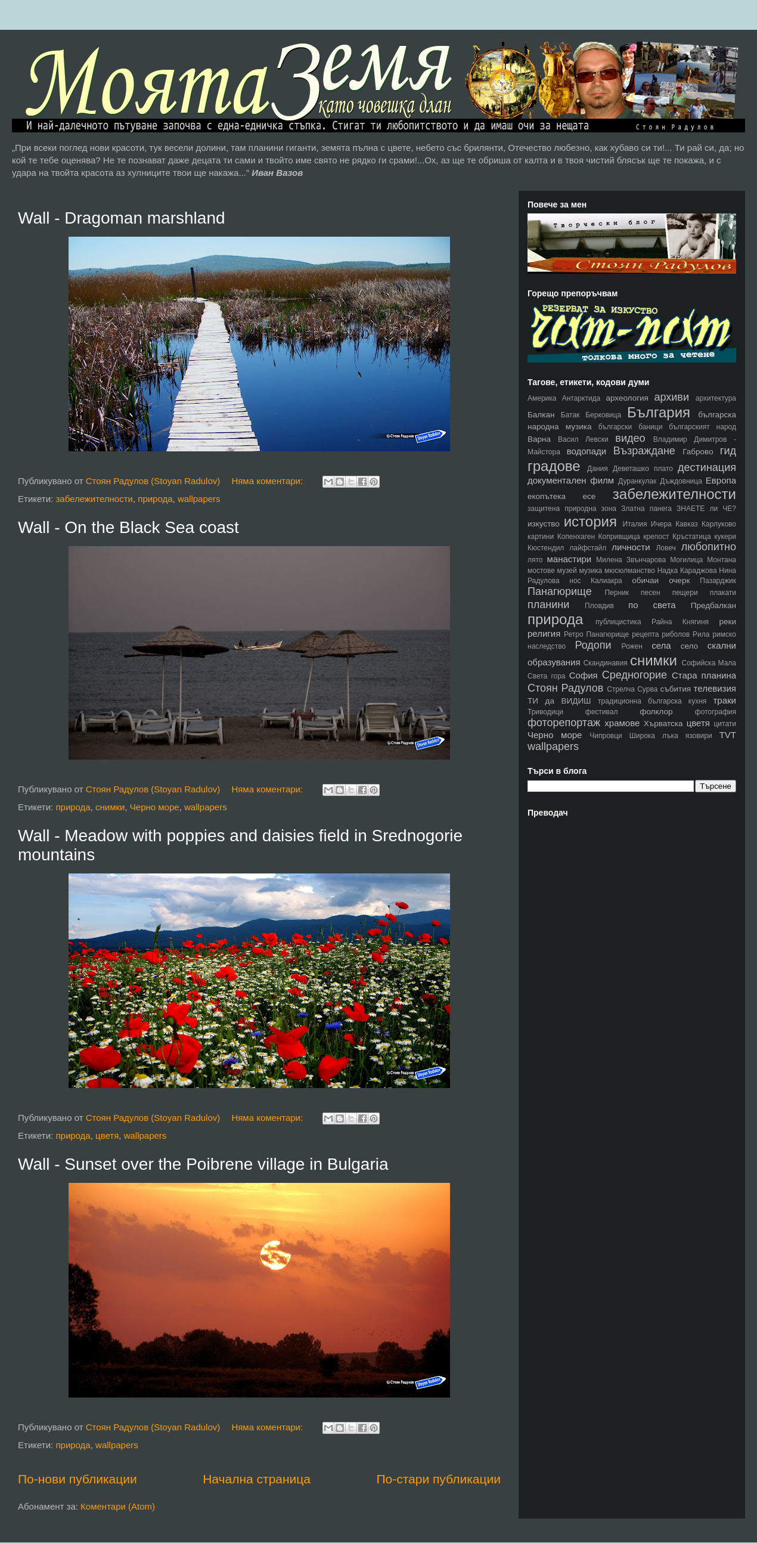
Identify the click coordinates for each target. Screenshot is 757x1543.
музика (590, 570)
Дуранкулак (637, 481)
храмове (622, 723)
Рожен (632, 646)
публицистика (618, 622)
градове (554, 466)
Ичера (661, 524)
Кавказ (686, 524)
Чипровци (606, 736)
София (583, 675)
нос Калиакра (595, 581)
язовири (698, 736)
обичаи (645, 580)
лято (535, 560)
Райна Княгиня (680, 622)
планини (548, 605)
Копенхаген (576, 536)
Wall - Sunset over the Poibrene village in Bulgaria (203, 1164)
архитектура (716, 398)
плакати (723, 592)
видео (630, 438)
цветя (107, 1135)
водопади (587, 451)
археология (627, 398)
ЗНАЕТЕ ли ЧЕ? (706, 508)
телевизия (715, 688)
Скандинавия (606, 663)
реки (727, 621)
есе (589, 496)
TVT (727, 735)
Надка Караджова (687, 570)
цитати (724, 724)
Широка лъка (653, 736)
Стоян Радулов (565, 688)
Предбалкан (713, 605)
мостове (541, 570)
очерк (679, 580)
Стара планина (704, 675)
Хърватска (663, 723)
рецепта (645, 634)
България (658, 412)
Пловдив (599, 606)
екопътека (547, 496)
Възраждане (644, 451)
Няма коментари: (268, 481)
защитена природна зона (572, 508)
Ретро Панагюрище (596, 634)
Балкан (541, 414)
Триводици (545, 712)
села (661, 645)
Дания (597, 468)
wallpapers (199, 499)
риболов (676, 634)
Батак (570, 415)
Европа (721, 480)
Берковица (603, 415)
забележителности (94, 499)
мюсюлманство (629, 570)
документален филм (571, 480)
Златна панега (646, 508)
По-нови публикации (77, 1479)
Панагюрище (560, 591)
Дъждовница (681, 481)
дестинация (707, 467)
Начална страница (257, 1479)
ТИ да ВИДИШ (559, 700)
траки (725, 700)
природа (155, 499)
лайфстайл (587, 548)
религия (544, 633)
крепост (656, 536)
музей (567, 570)
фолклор (656, 711)
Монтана (721, 560)
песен (650, 592)
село (689, 646)
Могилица (686, 560)
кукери (725, 536)
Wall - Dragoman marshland (121, 218)
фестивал (601, 712)
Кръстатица (691, 536)
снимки (110, 807)
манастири (569, 559)
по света (652, 605)
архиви (671, 397)
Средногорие (634, 675)
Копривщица (619, 536)
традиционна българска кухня (652, 701)
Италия (635, 524)
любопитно (708, 547)
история (590, 521)
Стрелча (621, 689)
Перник (616, 592)
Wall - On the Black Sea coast (128, 527)
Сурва (647, 689)
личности (631, 547)
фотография (715, 712)
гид (728, 451)
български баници (630, 427)
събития (675, 688)
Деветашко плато (643, 468)
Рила (701, 634)
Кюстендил (546, 548)
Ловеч (665, 548)
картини (541, 536)
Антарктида (581, 398)
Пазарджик (718, 581)
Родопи (593, 645)
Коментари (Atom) (117, 1506)
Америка (542, 398)
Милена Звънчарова (631, 560)
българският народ (702, 427)
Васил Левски (583, 439)
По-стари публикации (438, 1479)
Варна (539, 439)
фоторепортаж (564, 723)
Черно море (154, 807)
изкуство (544, 523)
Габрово (697, 451)
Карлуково (719, 524)
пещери (685, 592)
